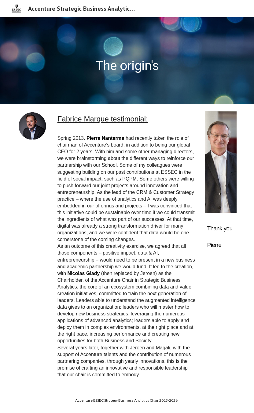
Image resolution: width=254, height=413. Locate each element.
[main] (127, 60)
